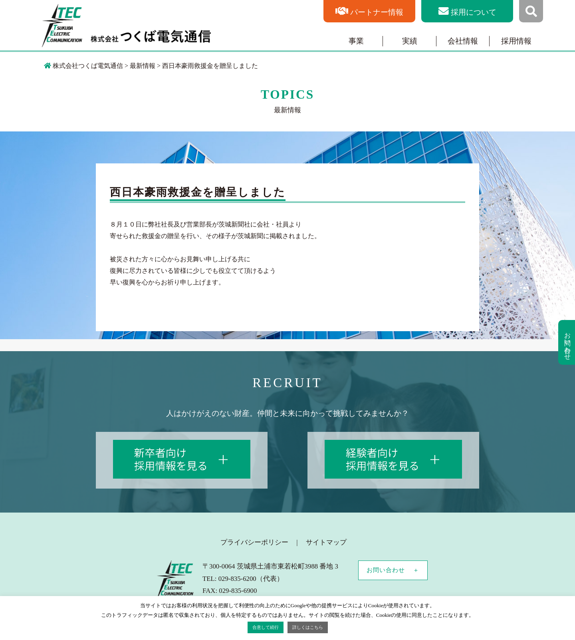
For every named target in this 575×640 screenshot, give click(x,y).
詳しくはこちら (307, 627)
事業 (356, 41)
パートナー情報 (376, 12)
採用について (473, 12)
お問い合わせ (386, 570)
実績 (409, 41)
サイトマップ (326, 542)
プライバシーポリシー (254, 542)
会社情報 (463, 41)
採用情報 (516, 41)
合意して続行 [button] (265, 627)
